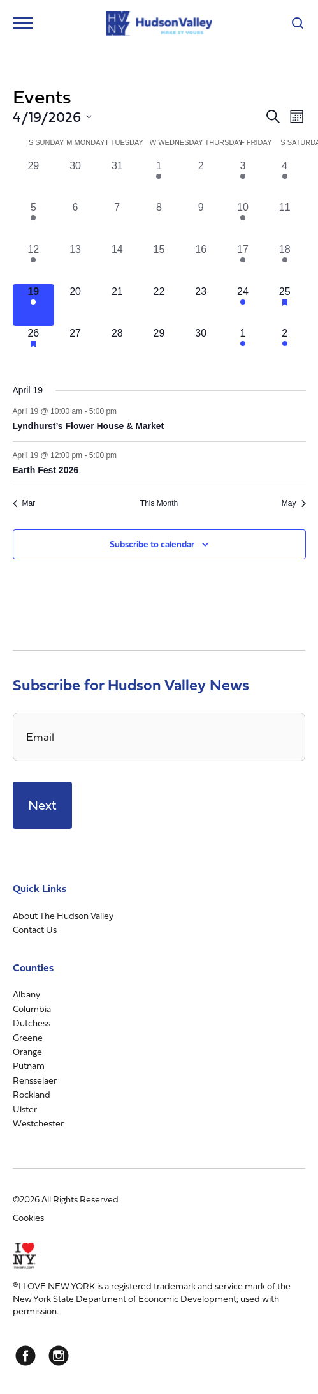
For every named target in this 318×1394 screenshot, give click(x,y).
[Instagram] (58, 1355)
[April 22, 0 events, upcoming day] (159, 305)
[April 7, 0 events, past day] (117, 221)
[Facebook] (25, 1355)
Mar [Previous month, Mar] (24, 503)
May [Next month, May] (294, 503)
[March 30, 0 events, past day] (75, 179)
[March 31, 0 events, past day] (117, 179)
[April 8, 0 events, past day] (159, 221)
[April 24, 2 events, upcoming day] (243, 305)
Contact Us (35, 929)
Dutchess (31, 1022)
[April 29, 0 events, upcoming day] (159, 347)
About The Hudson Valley (63, 915)
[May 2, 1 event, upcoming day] (285, 347)
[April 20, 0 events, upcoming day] (75, 305)
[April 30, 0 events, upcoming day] (201, 347)
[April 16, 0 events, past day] (201, 263)
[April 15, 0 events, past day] (159, 263)
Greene (28, 1037)
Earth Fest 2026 (46, 470)
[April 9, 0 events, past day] (201, 221)
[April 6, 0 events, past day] (75, 221)
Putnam (29, 1065)
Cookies (28, 1217)
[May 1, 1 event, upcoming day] (243, 347)
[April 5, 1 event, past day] (34, 221)
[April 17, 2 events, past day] (243, 263)
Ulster (25, 1109)
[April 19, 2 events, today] (34, 305)
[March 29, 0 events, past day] (34, 179)
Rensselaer (35, 1080)
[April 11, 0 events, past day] (285, 221)
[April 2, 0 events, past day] (201, 179)
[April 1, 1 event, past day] (159, 179)
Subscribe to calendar (152, 543)
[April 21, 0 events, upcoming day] (117, 305)
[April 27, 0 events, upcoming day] (75, 347)
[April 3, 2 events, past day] (243, 179)
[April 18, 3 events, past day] (285, 263)
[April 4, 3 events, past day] (285, 179)
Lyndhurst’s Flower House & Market (88, 426)
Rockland (31, 1094)
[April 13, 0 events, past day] (75, 263)
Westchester (38, 1123)
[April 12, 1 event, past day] (34, 263)
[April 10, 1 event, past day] (243, 221)
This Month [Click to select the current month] (159, 503)
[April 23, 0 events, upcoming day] (201, 305)
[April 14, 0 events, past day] (117, 263)
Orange (27, 1051)
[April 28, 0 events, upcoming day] (117, 347)
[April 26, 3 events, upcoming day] (34, 347)
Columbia (32, 1008)
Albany (26, 994)
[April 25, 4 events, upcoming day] (285, 305)
